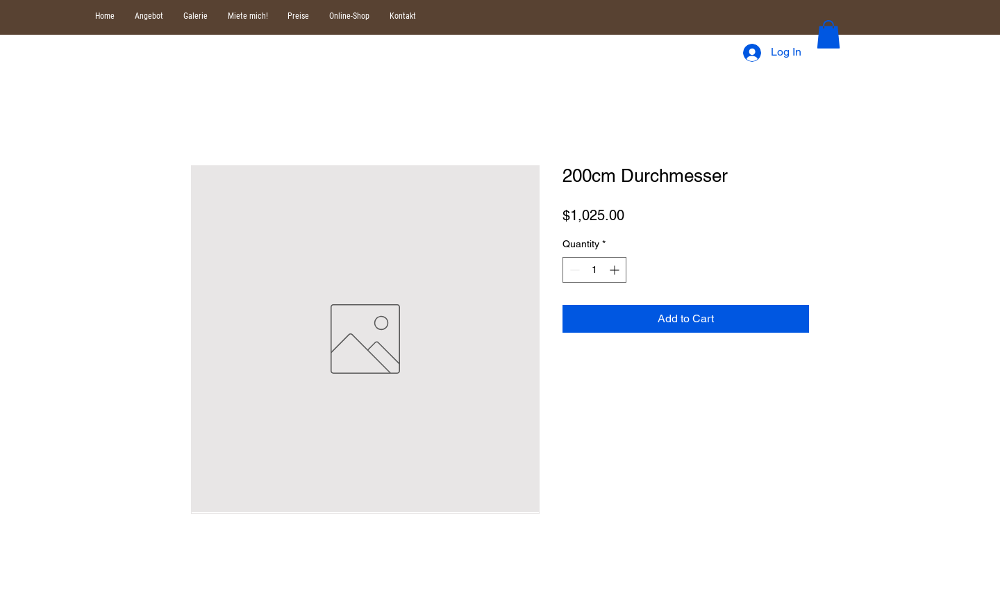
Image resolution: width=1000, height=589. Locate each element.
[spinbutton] (594, 270)
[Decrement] (573, 270)
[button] (828, 34)
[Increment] (615, 270)
